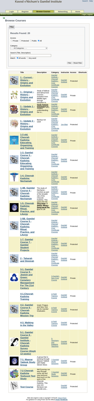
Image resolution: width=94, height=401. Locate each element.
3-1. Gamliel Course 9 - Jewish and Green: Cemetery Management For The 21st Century (27, 278)
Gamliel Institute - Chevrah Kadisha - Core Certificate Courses (55, 81)
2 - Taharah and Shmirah (27, 259)
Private (15, 41)
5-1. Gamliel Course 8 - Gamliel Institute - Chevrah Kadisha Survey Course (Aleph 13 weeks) (28, 343)
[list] (47, 205)
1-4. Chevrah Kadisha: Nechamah (27, 178)
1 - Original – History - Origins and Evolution (27, 96)
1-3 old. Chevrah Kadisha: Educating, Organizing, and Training (27, 141)
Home (77, 12)
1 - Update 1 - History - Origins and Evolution (27, 110)
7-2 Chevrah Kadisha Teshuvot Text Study (27, 374)
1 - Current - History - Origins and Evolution (26, 81)
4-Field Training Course (54, 296)
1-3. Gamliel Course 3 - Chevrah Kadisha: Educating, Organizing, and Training (27, 160)
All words (22, 58)
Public (34, 41)
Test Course (26, 387)
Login (11, 12)
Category (13, 46)
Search (85, 1)
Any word (32, 58)
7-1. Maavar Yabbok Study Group (27, 362)
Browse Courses (43, 12)
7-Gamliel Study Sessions (55, 362)
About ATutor (62, 398)
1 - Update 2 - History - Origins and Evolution (27, 125)
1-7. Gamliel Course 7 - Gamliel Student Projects (26, 244)
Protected (25, 41)
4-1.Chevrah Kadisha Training (26, 296)
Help (91, 1)
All (41, 41)
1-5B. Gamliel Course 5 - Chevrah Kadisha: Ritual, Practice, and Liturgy (27, 226)
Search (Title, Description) (20, 53)
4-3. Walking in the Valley (26, 324)
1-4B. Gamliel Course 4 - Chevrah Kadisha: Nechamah (27, 193)
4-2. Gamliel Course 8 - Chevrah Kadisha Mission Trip (27, 310)
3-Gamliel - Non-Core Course (55, 278)
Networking (63, 12)
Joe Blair (64, 125)
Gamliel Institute (64, 81)
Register (25, 12)
